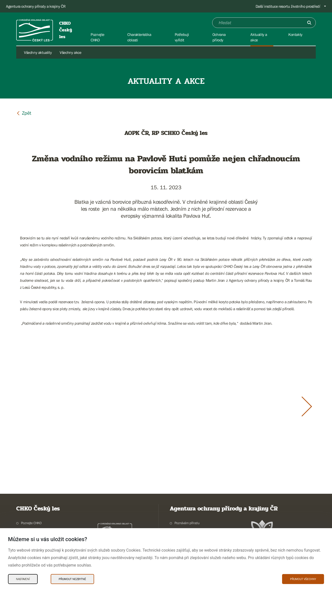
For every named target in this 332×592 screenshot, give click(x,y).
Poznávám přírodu (187, 523)
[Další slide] (307, 406)
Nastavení (23, 579)
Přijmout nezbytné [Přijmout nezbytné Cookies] (72, 579)
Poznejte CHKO (31, 523)
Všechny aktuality (38, 52)
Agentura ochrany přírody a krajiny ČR (35, 6)
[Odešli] (309, 23)
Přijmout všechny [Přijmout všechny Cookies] (303, 579)
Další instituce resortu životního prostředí (288, 6)
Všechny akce (70, 52)
